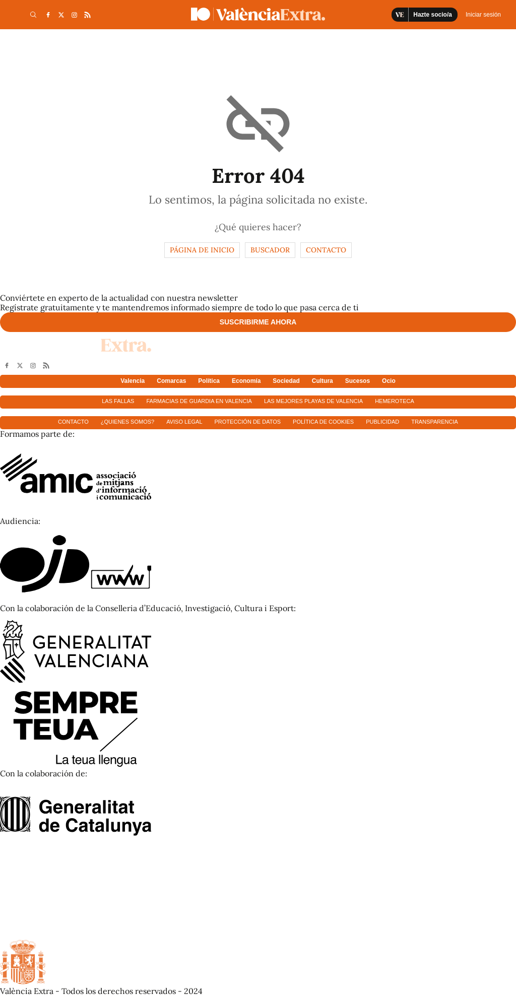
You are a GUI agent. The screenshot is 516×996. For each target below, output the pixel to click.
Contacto (326, 249)
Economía (246, 380)
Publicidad (382, 422)
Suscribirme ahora (258, 322)
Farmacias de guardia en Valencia (198, 401)
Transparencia (434, 422)
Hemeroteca (394, 401)
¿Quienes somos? (127, 422)
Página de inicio (202, 249)
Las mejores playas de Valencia (313, 401)
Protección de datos (248, 422)
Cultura (322, 380)
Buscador (270, 249)
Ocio (389, 380)
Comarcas (171, 380)
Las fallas (118, 401)
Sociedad (286, 380)
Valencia (132, 380)
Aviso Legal (184, 422)
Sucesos (357, 380)
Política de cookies (323, 422)
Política (209, 380)
